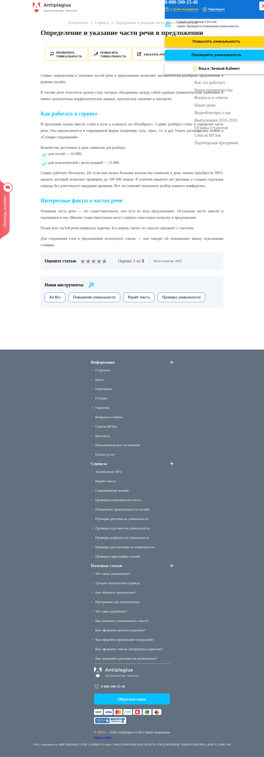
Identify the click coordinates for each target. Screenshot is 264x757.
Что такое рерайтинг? (111, 611)
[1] (82, 261)
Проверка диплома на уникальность (122, 519)
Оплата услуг (105, 454)
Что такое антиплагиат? (112, 574)
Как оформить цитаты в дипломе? (120, 630)
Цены (99, 380)
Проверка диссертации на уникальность (125, 547)
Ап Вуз (55, 297)
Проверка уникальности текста (118, 500)
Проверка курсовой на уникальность (122, 528)
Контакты (102, 436)
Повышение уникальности (94, 297)
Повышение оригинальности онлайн (122, 509)
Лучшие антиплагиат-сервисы (117, 583)
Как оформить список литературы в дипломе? (129, 649)
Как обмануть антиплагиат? (116, 592)
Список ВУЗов (106, 426)
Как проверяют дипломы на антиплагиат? (126, 658)
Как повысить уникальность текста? (122, 621)
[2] (85, 261)
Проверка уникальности (181, 297)
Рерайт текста (139, 297)
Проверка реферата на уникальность (122, 538)
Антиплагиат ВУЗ (108, 472)
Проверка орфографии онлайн (117, 556)
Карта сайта (103, 737)
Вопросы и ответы (109, 417)
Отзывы (101, 398)
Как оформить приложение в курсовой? (124, 640)
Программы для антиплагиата (117, 602)
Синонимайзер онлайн (112, 490)
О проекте (102, 370)
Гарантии (102, 408)
